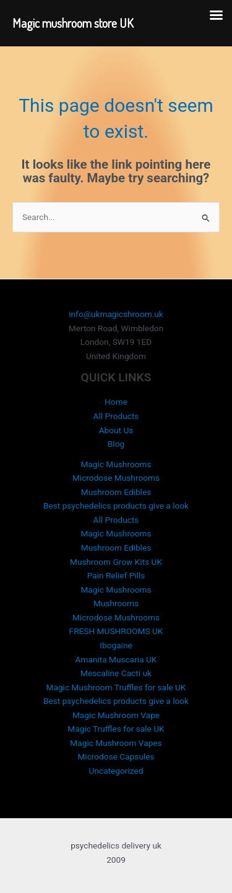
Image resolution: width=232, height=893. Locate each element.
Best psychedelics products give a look (116, 505)
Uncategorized (116, 771)
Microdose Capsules (115, 756)
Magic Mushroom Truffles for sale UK (116, 687)
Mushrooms (116, 603)
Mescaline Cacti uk (116, 673)
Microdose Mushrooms (116, 478)
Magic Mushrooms (115, 464)
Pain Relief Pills (116, 575)
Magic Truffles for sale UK (115, 729)
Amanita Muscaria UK (116, 659)
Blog (116, 444)
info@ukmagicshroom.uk (116, 314)
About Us (116, 430)
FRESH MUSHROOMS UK (116, 631)
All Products (116, 416)
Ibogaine (116, 645)
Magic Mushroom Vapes (115, 743)
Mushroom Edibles (116, 492)
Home (116, 402)
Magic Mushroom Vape (116, 715)
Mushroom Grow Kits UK (116, 562)
